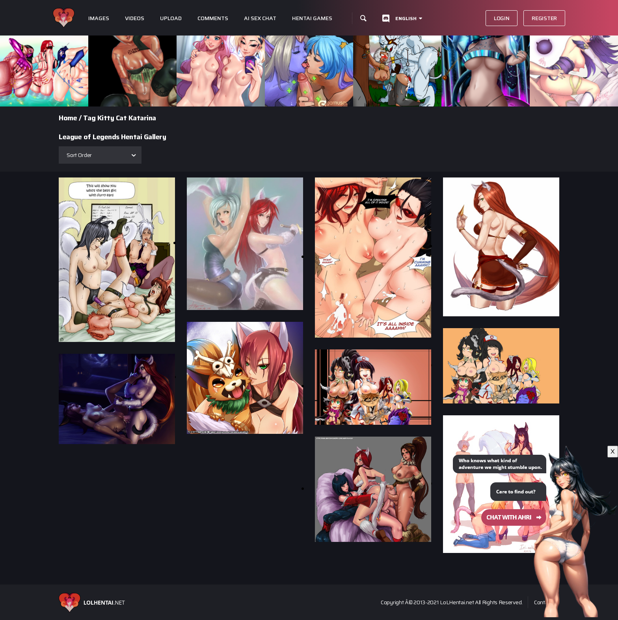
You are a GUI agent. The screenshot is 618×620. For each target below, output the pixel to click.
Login (502, 18)
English (406, 18)
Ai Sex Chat (260, 18)
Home (68, 117)
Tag (89, 117)
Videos (134, 18)
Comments (212, 18)
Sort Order (79, 155)
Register (544, 18)
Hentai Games (312, 18)
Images (98, 18)
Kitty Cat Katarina (126, 117)
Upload (171, 18)
